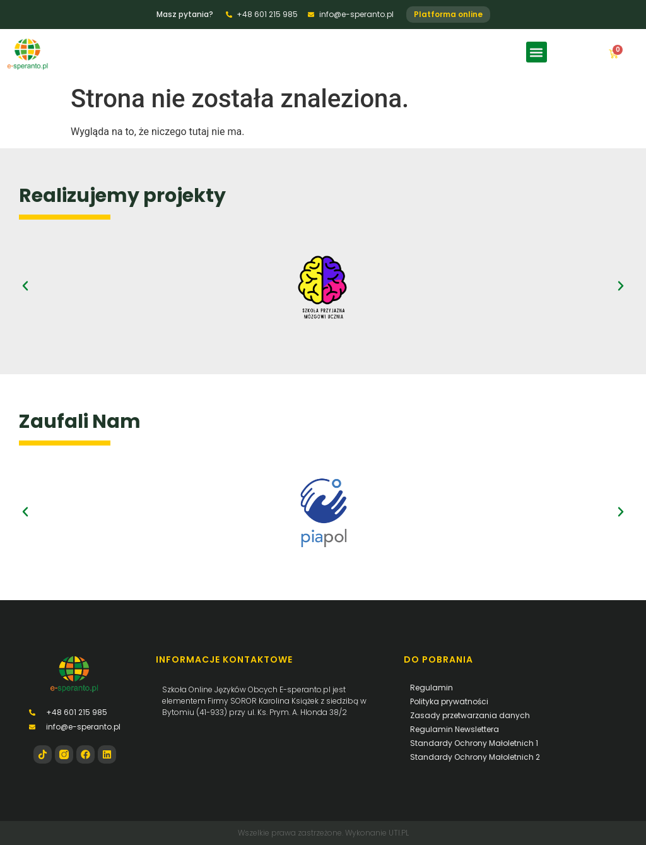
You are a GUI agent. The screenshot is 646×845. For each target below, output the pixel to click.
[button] (536, 52)
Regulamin (431, 687)
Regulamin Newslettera (454, 729)
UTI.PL (399, 832)
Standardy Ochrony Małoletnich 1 (474, 743)
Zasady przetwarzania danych (470, 715)
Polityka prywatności (449, 701)
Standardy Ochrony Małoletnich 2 (475, 757)
